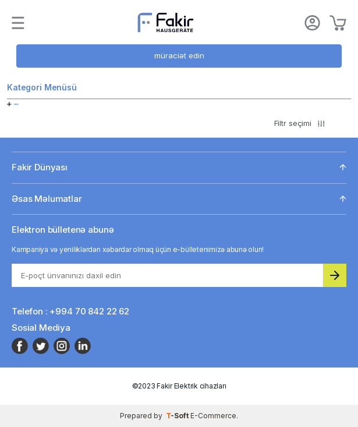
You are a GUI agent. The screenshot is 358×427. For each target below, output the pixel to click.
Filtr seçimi (299, 123)
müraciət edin (179, 55)
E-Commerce (213, 415)
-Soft (178, 415)
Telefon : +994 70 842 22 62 (70, 311)
